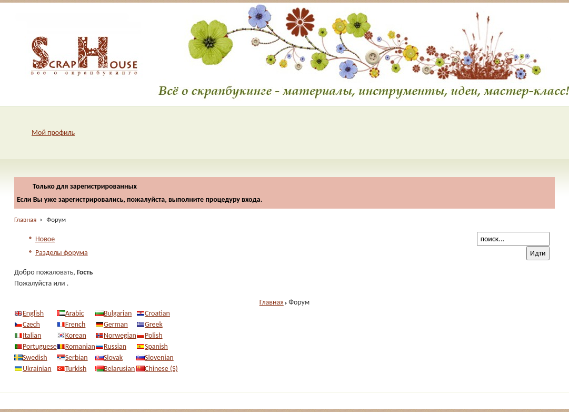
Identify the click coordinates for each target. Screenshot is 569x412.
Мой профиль (53, 132)
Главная (25, 219)
